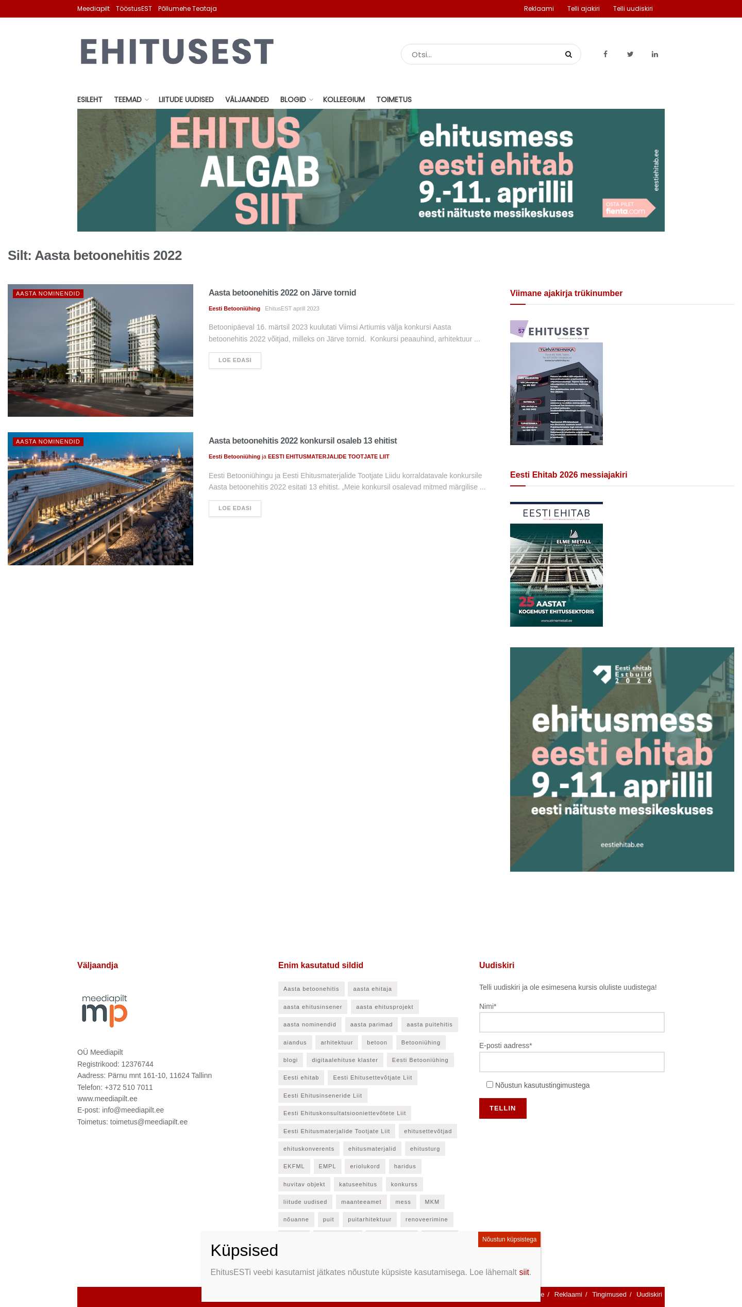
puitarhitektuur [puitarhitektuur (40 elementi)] (370, 1219)
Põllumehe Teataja (187, 8)
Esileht (90, 99)
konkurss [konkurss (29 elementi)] (404, 1184)
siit (524, 1272)
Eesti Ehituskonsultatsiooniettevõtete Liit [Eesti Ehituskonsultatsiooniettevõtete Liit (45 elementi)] (344, 1113)
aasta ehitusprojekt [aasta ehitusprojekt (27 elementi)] (384, 1007)
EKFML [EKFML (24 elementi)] (294, 1166)
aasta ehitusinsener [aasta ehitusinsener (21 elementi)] (312, 1007)
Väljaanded (247, 99)
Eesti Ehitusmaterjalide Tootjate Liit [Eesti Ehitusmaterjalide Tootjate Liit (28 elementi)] (336, 1131)
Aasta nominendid (48, 293)
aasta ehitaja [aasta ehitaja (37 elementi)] (372, 989)
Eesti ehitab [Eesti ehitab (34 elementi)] (301, 1077)
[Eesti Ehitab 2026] (556, 564)
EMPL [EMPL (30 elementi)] (327, 1166)
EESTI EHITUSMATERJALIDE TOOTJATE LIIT (329, 456)
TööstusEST (134, 8)
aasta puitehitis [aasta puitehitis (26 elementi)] (429, 1024)
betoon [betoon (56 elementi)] (377, 1042)
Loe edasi (234, 360)
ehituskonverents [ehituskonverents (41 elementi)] (308, 1149)
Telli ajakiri (583, 8)
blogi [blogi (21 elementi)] (290, 1060)
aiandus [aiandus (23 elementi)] (295, 1042)
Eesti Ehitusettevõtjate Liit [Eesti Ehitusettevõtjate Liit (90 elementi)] (372, 1077)
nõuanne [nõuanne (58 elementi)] (296, 1219)
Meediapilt (93, 8)
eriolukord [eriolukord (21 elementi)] (365, 1166)
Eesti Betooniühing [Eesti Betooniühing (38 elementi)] (420, 1060)
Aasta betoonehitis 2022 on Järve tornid (282, 292)
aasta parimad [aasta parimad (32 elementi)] (371, 1024)
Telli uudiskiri (633, 8)
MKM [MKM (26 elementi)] (432, 1202)
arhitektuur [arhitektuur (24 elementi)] (337, 1042)
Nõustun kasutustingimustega (542, 1085)
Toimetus (394, 99)
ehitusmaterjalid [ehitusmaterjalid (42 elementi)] (372, 1149)
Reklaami (539, 8)
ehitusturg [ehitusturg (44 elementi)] (425, 1149)
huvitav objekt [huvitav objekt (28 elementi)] (304, 1184)
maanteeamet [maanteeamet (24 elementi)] (361, 1202)
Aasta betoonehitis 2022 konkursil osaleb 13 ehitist (303, 440)
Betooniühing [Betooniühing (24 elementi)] (421, 1042)
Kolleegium (344, 99)
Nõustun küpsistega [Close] (509, 1239)
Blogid (293, 99)
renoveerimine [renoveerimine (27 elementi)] (427, 1219)
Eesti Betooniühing (234, 308)
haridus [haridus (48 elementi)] (405, 1166)
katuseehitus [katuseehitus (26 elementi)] (358, 1184)
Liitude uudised (186, 99)
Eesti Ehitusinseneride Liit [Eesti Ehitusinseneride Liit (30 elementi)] (322, 1095)
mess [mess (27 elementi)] (403, 1202)
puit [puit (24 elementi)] (328, 1219)
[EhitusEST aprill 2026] (556, 382)
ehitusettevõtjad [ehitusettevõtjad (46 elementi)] (428, 1131)
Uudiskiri (649, 1294)
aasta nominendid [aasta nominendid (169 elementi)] (309, 1024)
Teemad (128, 99)
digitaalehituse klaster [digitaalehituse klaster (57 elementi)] (345, 1060)
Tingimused (609, 1294)
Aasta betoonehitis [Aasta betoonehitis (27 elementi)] (311, 989)
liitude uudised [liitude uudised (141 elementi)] (305, 1202)
